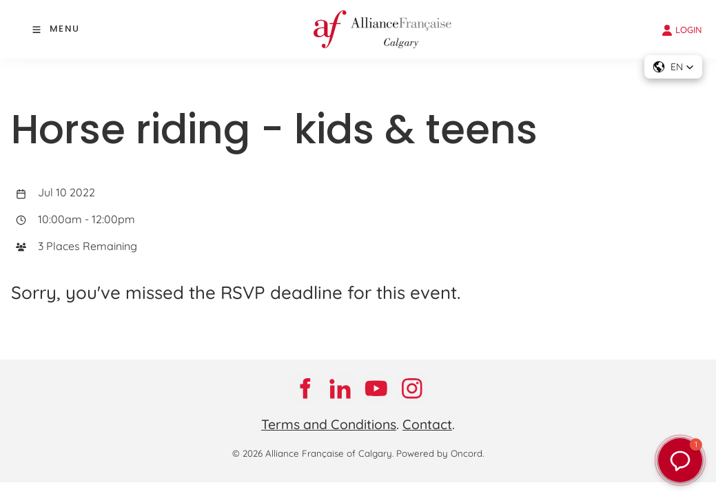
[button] (673, 67)
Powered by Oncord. (440, 453)
